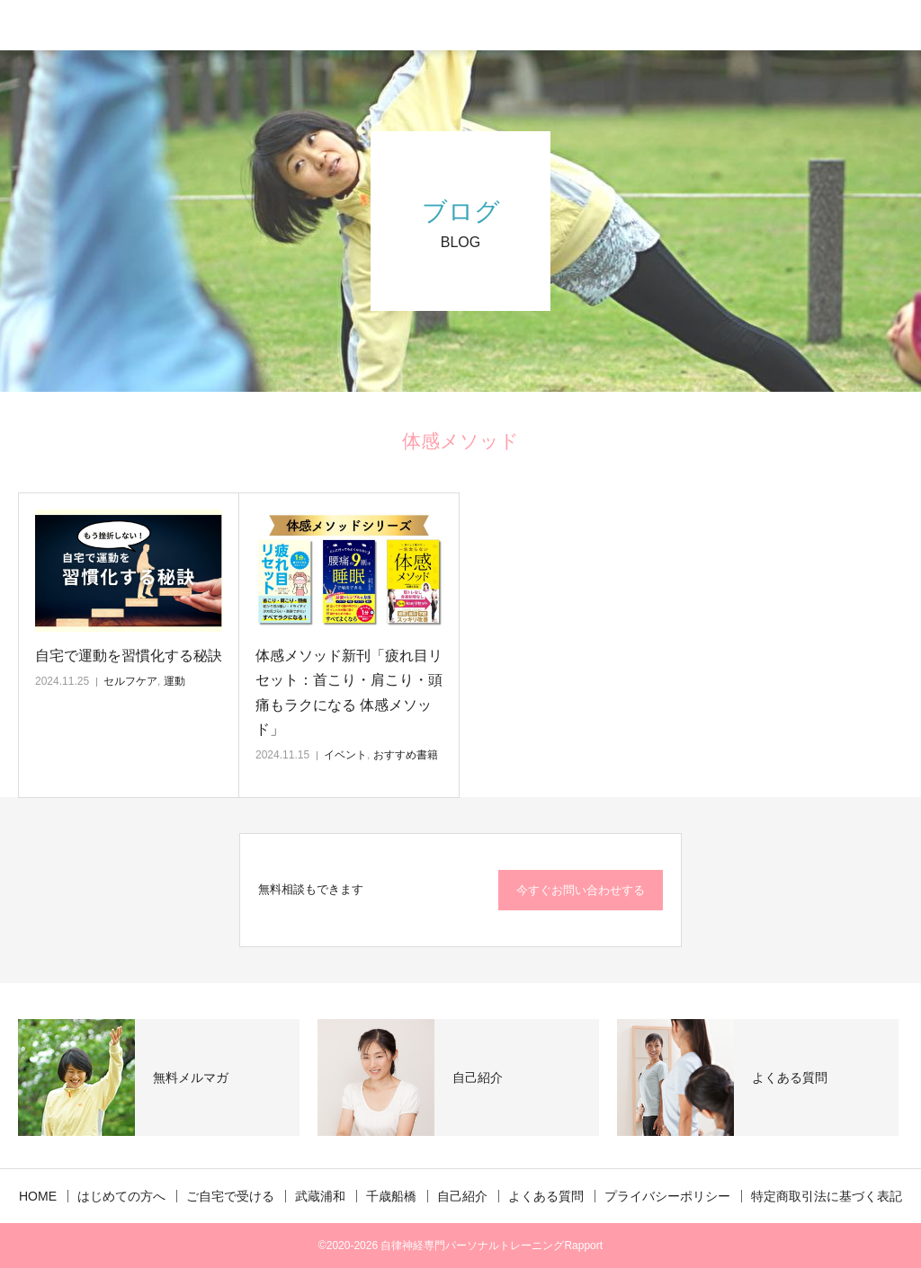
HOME (38, 1196)
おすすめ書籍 (405, 755)
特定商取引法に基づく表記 (826, 1196)
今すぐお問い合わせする (580, 890)
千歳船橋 (391, 1196)
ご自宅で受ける (230, 1196)
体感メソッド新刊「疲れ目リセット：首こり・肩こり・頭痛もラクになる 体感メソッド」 (349, 692)
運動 (174, 681)
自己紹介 (462, 1196)
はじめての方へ (121, 1196)
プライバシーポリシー (667, 1196)
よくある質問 (546, 1196)
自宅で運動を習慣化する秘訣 (128, 655)
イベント (345, 755)
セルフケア (130, 681)
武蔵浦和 (320, 1196)
